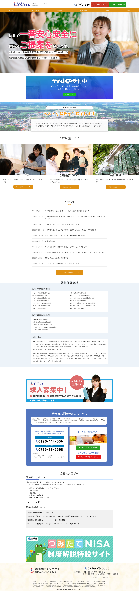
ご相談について (35, 10)
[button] (69, 94)
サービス (11, 10)
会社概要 (107, 10)
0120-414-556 (82, 5)
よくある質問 (83, 10)
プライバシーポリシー (105, 577)
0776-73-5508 (49, 450)
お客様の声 (59, 10)
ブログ (128, 10)
